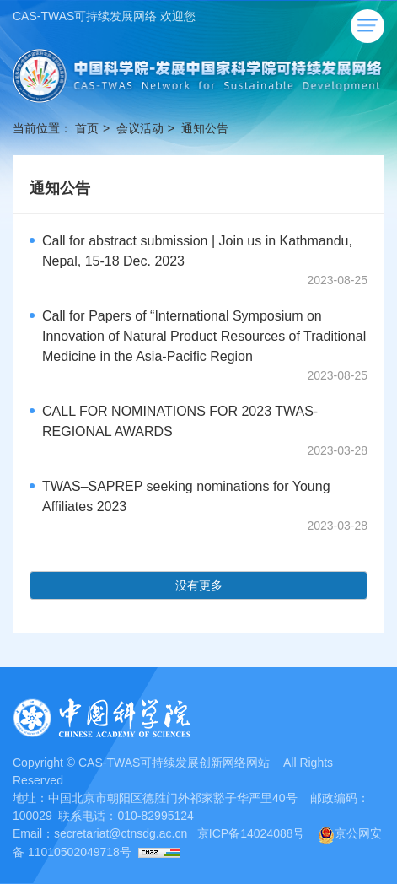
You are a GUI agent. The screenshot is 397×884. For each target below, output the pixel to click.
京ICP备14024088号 (251, 833)
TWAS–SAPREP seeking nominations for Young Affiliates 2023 (186, 496)
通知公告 (204, 128)
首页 (87, 128)
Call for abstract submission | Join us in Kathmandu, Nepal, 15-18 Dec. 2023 (197, 251)
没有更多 (199, 585)
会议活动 (140, 128)
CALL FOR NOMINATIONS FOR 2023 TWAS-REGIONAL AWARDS (180, 421)
